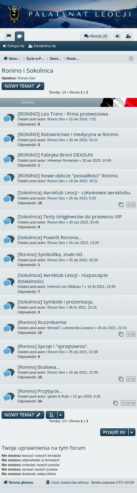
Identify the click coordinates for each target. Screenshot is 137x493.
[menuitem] (8, 36)
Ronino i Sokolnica (27, 70)
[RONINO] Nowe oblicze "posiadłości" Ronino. (68, 175)
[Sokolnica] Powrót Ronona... (50, 237)
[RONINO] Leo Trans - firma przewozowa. (63, 113)
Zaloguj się (15, 46)
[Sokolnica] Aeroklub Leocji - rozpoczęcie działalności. (63, 278)
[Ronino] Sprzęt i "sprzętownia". (53, 346)
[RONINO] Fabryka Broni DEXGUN (55, 154)
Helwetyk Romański (62, 160)
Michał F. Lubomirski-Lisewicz (70, 328)
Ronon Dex (27, 78)
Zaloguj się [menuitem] (119, 37)
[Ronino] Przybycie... (40, 391)
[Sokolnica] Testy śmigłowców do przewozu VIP (70, 216)
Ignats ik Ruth (58, 396)
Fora (20, 37)
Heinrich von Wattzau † (65, 286)
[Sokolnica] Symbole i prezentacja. (55, 301)
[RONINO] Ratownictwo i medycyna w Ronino (68, 134)
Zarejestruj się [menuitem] (129, 37)
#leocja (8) (96, 36)
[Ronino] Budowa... (39, 367)
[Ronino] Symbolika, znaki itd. (50, 254)
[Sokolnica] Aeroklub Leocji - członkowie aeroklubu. (75, 192)
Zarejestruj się (45, 46)
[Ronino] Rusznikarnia (42, 322)
